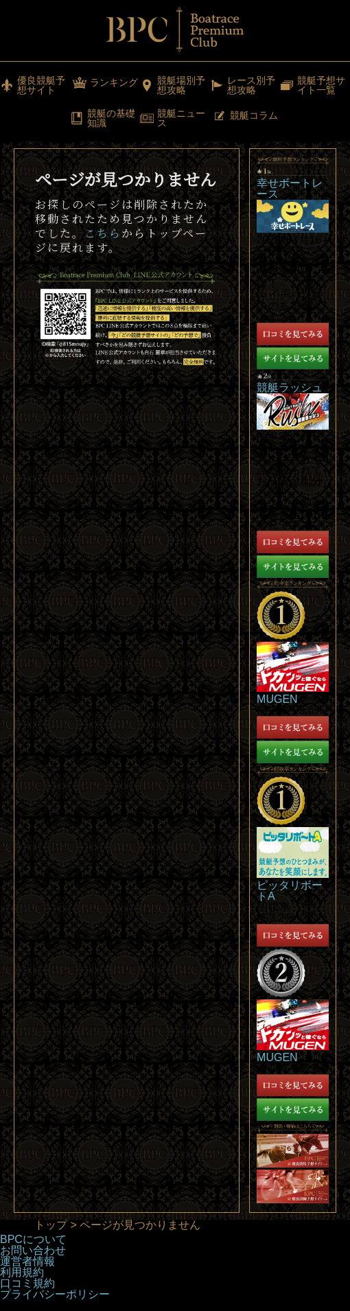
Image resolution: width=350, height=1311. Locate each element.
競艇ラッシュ (290, 387)
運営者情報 (27, 1261)
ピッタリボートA (290, 890)
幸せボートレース (290, 188)
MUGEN (277, 699)
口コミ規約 (27, 1283)
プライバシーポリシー (55, 1294)
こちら (102, 233)
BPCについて (33, 1239)
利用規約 (22, 1272)
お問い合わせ (33, 1250)
